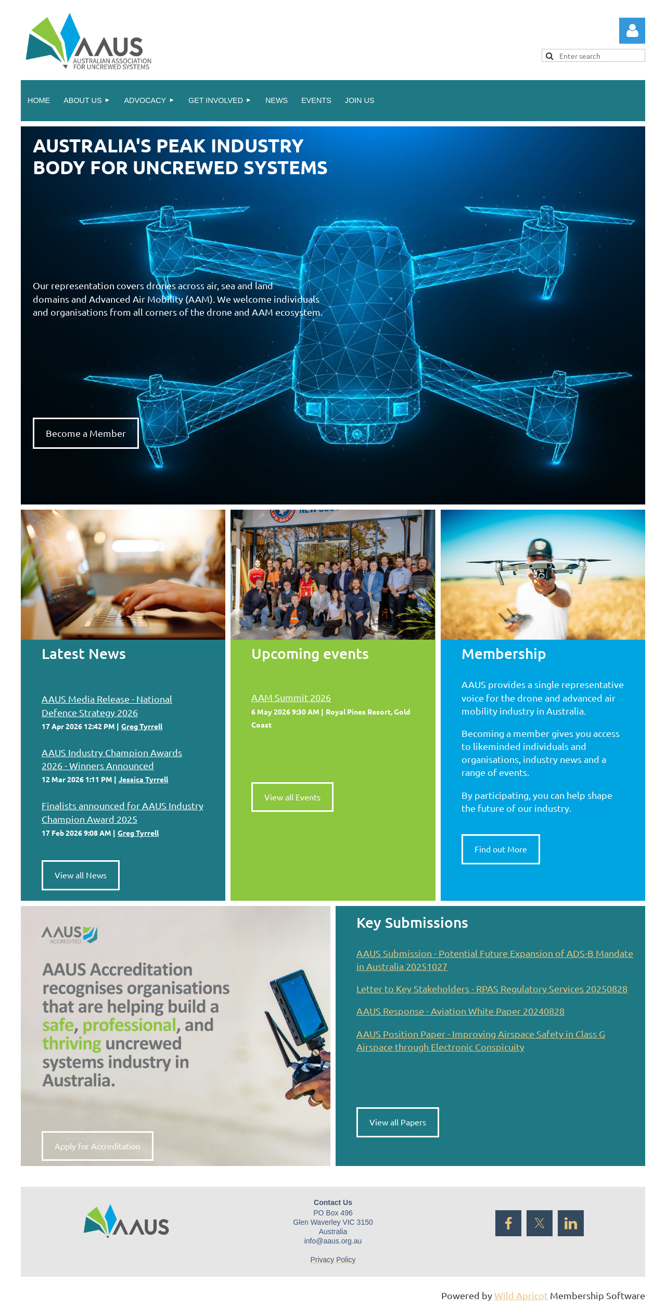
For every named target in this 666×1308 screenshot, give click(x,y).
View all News (81, 875)
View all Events (292, 797)
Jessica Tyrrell (143, 779)
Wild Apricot (521, 1295)
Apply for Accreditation (97, 1146)
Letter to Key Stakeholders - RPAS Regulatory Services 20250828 (491, 988)
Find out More (501, 849)
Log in (632, 31)
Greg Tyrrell (141, 726)
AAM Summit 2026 (291, 697)
